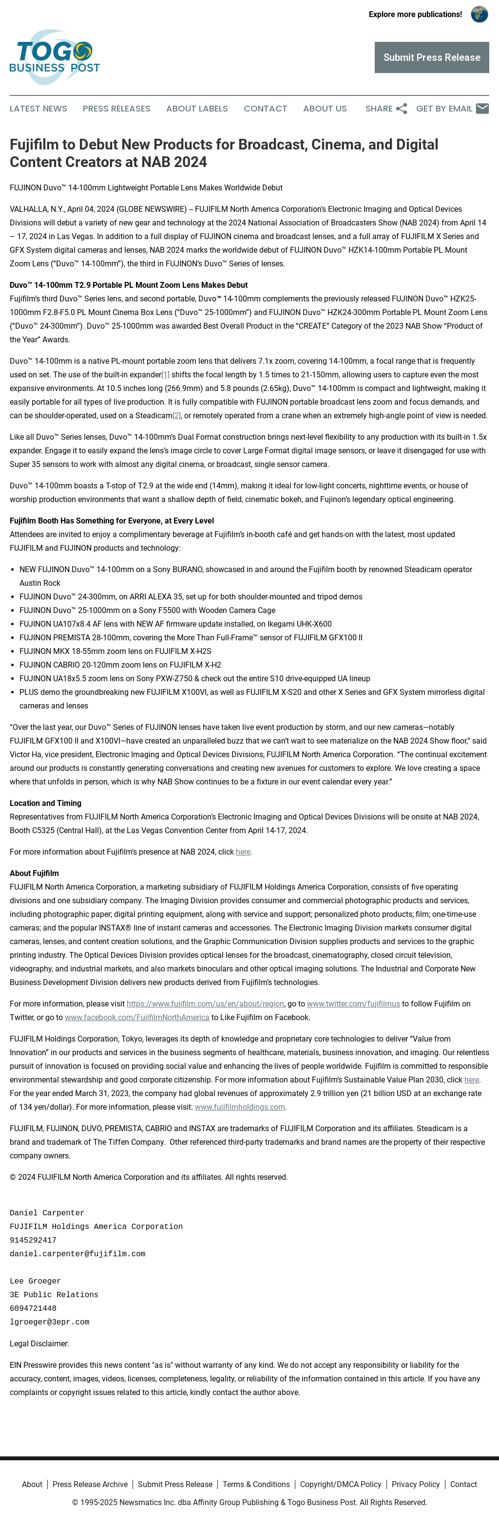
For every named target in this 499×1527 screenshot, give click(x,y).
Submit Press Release (175, 1484)
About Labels (197, 108)
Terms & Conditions (256, 1484)
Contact (266, 108)
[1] (165, 374)
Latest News (38, 108)
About (32, 1484)
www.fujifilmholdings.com (240, 1107)
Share (386, 108)
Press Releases (117, 108)
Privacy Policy (416, 1484)
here (243, 852)
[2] (177, 415)
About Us (325, 108)
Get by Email (452, 108)
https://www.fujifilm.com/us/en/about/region (205, 1003)
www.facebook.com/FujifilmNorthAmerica (137, 1017)
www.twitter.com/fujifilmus (353, 1003)
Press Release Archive (90, 1484)
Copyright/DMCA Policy (341, 1484)
